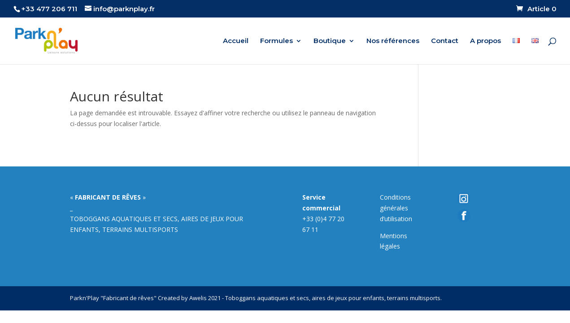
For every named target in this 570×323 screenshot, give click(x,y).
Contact (444, 41)
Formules (276, 41)
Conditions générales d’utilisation (396, 208)
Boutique (329, 41)
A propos (485, 41)
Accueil (235, 41)
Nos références (392, 41)
